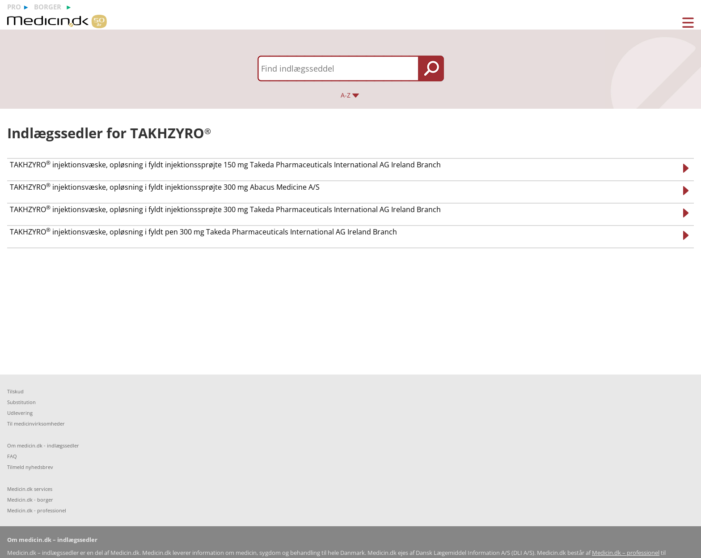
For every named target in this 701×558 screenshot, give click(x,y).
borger (47, 6)
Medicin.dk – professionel (625, 553)
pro (14, 6)
